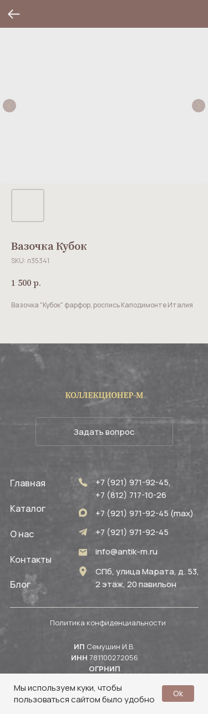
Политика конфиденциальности (108, 623)
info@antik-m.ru (126, 551)
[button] (104, 431)
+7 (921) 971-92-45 (132, 532)
